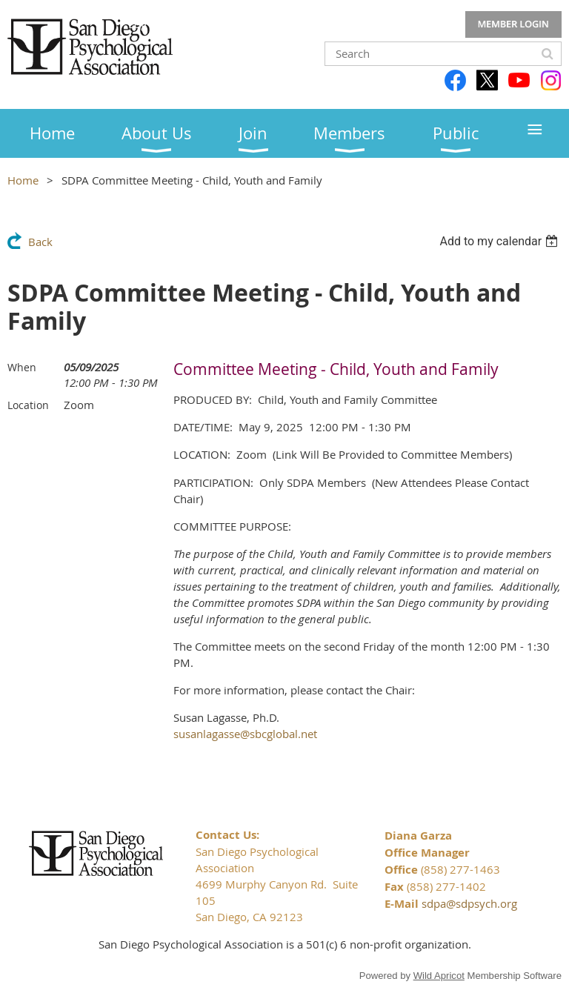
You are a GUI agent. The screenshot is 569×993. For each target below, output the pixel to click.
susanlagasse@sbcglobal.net (245, 733)
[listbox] (500, 241)
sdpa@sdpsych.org (469, 903)
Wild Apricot (439, 975)
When (21, 367)
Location (28, 405)
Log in (513, 24)
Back (40, 241)
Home (23, 180)
